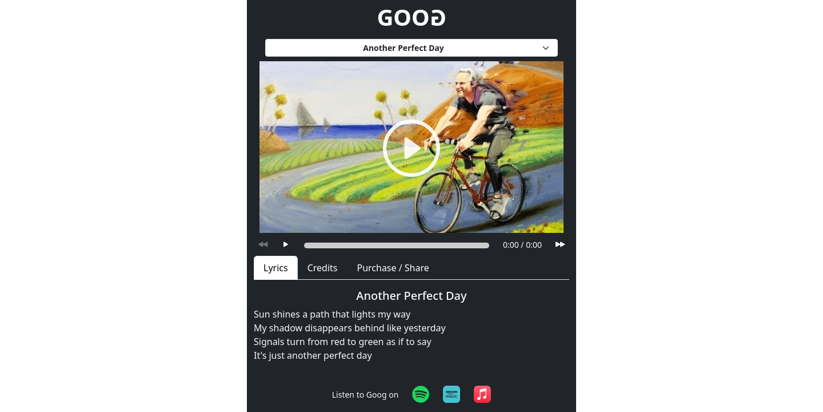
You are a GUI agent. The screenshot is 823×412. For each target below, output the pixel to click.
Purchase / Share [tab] (393, 268)
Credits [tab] (322, 268)
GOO (411, 17)
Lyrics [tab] (275, 268)
